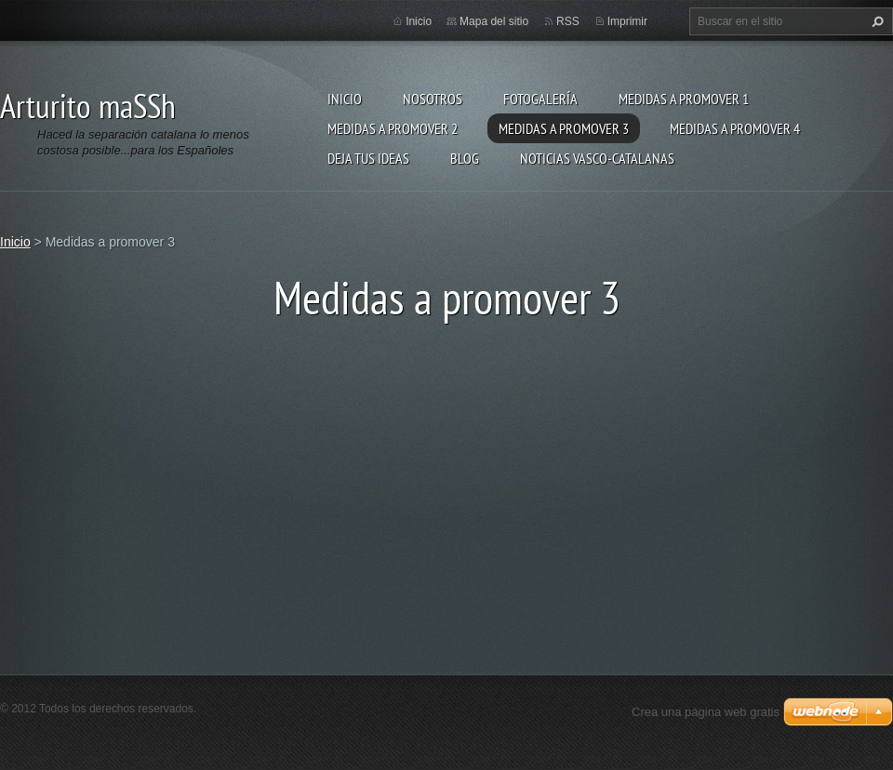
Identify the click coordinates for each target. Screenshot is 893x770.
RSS (568, 21)
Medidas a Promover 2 (392, 128)
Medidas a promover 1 (684, 98)
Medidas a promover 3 (564, 128)
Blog (464, 158)
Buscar (875, 21)
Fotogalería (540, 98)
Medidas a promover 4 (735, 128)
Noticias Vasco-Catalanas (597, 158)
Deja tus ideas (368, 158)
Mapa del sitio (494, 21)
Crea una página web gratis (706, 712)
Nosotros (432, 98)
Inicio (344, 98)
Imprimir (627, 21)
